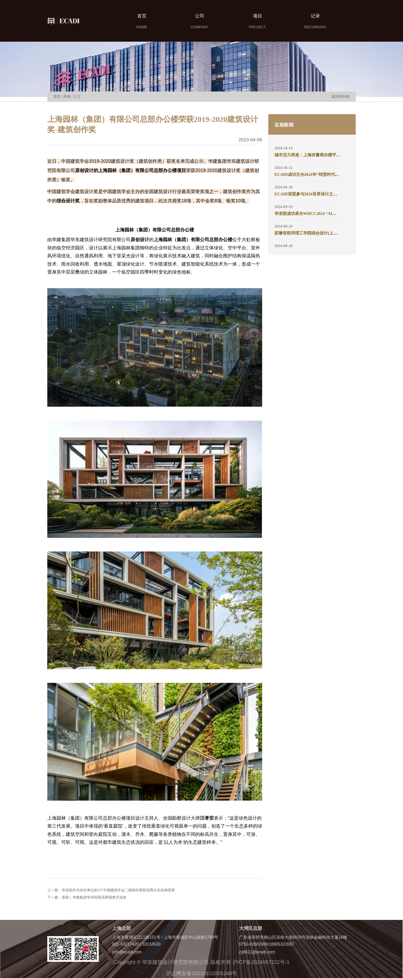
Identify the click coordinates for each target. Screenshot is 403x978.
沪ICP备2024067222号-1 (260, 962)
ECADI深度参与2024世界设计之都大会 (309, 194)
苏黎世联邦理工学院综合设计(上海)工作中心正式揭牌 (323, 233)
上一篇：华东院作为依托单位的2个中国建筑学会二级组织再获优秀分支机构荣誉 (111, 890)
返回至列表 (341, 96)
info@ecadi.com (127, 952)
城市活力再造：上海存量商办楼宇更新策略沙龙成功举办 (325, 155)
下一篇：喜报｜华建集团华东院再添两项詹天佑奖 (86, 897)
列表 (67, 96)
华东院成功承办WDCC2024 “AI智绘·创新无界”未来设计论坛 (329, 213)
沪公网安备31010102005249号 (201, 973)
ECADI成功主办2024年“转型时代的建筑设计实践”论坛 (324, 174)
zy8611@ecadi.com (257, 952)
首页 (57, 96)
